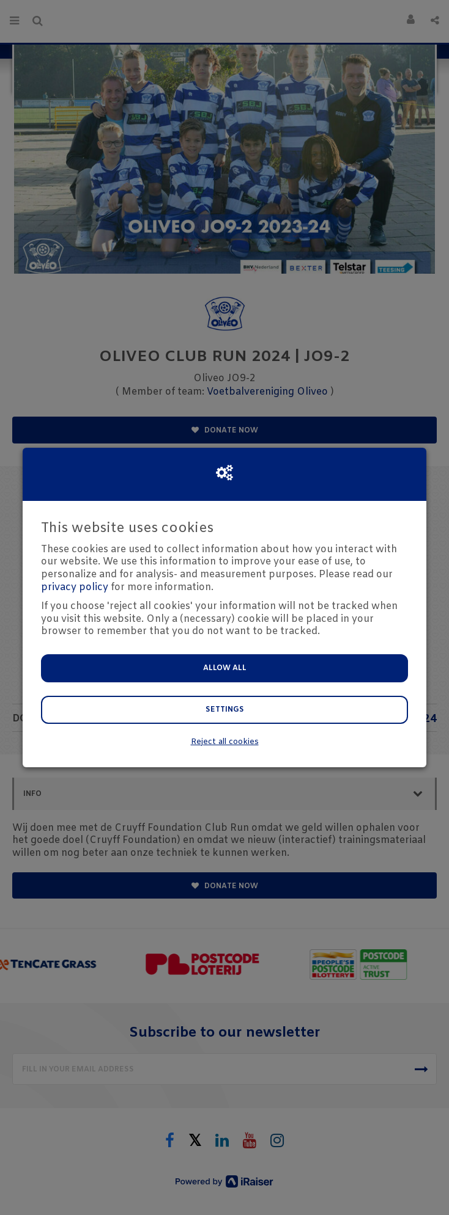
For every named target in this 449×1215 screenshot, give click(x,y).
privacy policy (74, 587)
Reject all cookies (225, 742)
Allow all (225, 668)
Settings (225, 710)
